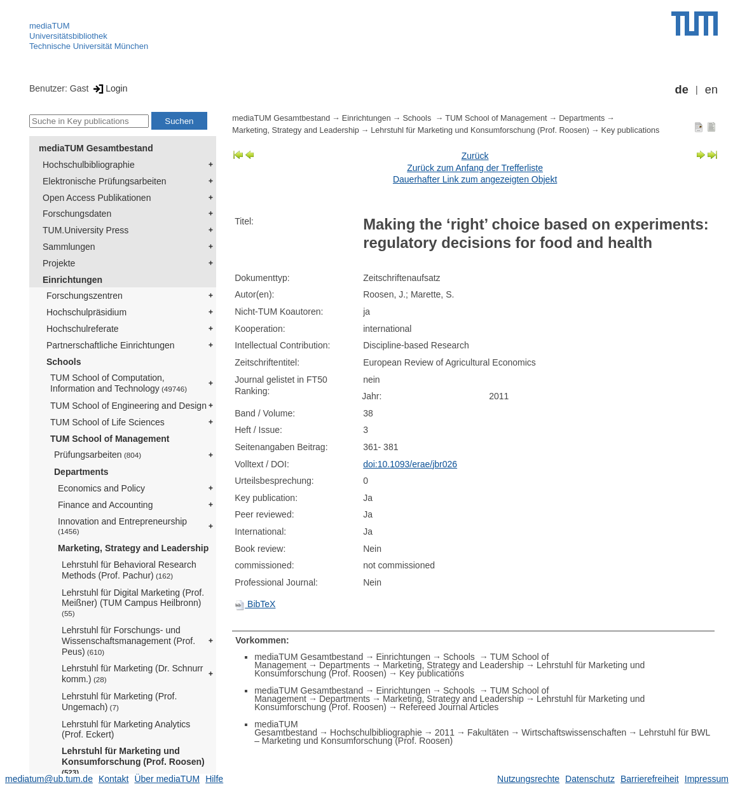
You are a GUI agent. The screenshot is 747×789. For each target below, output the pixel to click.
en (711, 89)
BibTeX (255, 604)
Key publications (630, 130)
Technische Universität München (88, 46)
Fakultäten (488, 732)
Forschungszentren (84, 296)
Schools (63, 362)
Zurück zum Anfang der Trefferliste (475, 168)
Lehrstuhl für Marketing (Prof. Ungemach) (119, 701)
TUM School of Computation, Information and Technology (118, 383)
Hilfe (214, 779)
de (682, 89)
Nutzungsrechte (528, 779)
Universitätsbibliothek (68, 36)
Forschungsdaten (77, 214)
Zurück (475, 156)
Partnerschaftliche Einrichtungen (110, 345)
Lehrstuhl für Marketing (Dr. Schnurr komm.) (132, 673)
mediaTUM (49, 26)
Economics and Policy (101, 488)
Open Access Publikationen (97, 198)
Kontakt (113, 779)
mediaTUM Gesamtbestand (96, 148)
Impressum (707, 779)
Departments (81, 472)
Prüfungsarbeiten (97, 454)
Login (109, 88)
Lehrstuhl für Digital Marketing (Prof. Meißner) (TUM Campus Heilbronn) (133, 602)
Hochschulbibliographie (89, 165)
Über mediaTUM (167, 779)
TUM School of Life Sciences (107, 422)
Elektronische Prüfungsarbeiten (105, 181)
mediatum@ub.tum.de (49, 779)
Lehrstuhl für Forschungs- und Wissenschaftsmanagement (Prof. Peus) (128, 641)
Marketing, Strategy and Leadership (133, 548)
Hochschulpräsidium (86, 312)
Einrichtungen (72, 280)
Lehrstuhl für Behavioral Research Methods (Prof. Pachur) (129, 569)
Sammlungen (69, 247)
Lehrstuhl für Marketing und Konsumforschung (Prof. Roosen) (133, 761)
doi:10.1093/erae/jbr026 (410, 464)
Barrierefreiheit (649, 779)
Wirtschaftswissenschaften (573, 732)
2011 (445, 732)
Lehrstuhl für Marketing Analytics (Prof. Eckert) (126, 729)
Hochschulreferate (82, 329)
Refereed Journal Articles (448, 707)
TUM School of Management (109, 439)
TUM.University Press (85, 230)
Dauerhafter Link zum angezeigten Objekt (475, 179)
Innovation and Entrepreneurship (122, 526)
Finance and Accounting (105, 505)
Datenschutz (590, 779)
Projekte (59, 263)
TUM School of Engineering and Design (128, 406)
